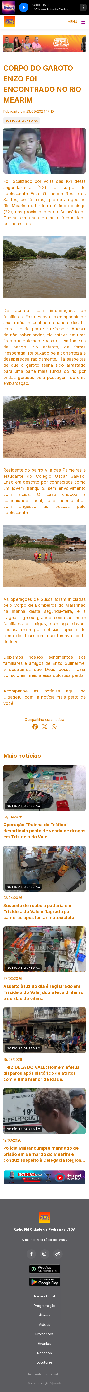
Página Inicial (44, 1296)
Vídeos (44, 1325)
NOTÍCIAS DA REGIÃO (21, 120)
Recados (44, 1353)
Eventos (44, 1343)
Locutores (45, 1362)
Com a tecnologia (44, 1383)
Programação (44, 1306)
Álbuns (44, 1315)
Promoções (44, 1334)
